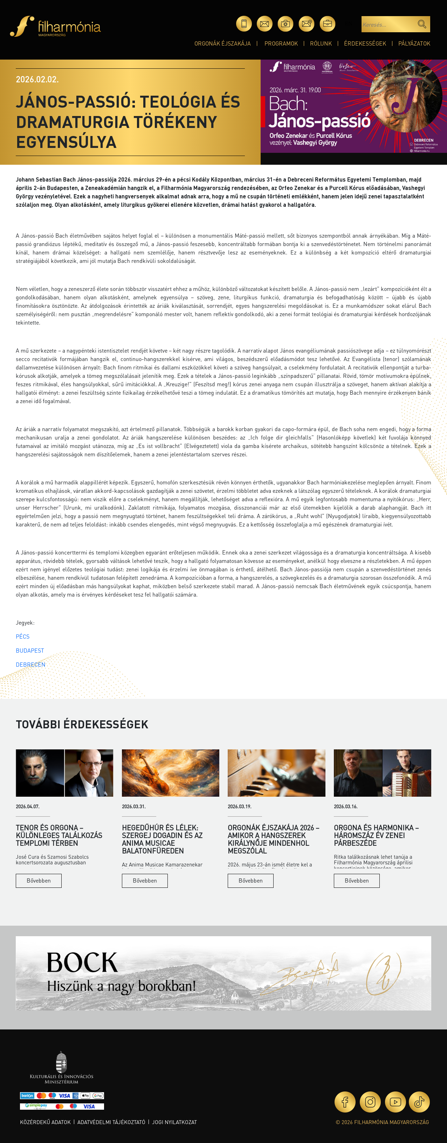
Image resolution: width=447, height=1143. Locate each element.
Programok (281, 43)
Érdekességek (365, 43)
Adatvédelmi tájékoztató (111, 1121)
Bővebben (39, 880)
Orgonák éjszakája (222, 43)
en (348, 24)
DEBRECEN (31, 664)
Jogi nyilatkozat (174, 1121)
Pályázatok (414, 43)
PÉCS (22, 636)
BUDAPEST (30, 650)
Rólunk (321, 43)
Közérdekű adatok (45, 1121)
